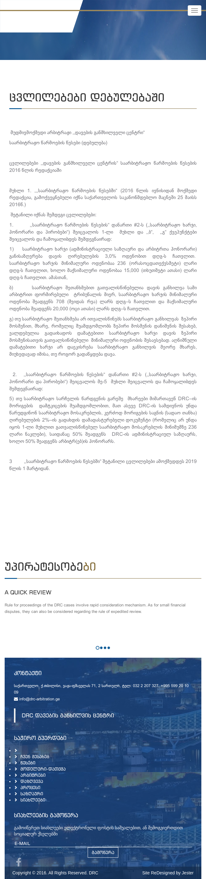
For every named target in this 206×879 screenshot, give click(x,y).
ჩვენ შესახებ (34, 756)
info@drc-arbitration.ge (37, 699)
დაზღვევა (31, 781)
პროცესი (30, 787)
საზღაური (31, 793)
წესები (27, 762)
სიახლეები (32, 799)
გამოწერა (103, 852)
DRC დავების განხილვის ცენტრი (68, 715)
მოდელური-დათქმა (43, 768)
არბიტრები (33, 775)
